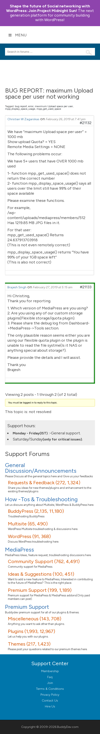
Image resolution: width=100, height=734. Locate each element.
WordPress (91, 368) (29, 536)
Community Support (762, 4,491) (44, 561)
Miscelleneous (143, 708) (34, 619)
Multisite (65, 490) (28, 524)
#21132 (85, 123)
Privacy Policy (49, 695)
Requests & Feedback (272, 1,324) (44, 483)
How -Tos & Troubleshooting (41, 499)
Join (50, 683)
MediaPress (19, 549)
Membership (50, 671)
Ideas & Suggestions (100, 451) (41, 574)
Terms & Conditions (50, 689)
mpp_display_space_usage (20, 108)
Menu (17, 35)
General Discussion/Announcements (40, 468)
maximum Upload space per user (54, 106)
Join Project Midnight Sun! (48, 8)
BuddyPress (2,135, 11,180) (36, 511)
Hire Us (50, 706)
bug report (21, 106)
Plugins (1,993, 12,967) (31, 631)
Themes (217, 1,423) (29, 644)
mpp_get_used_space (49, 108)
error (30, 106)
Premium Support (27, 606)
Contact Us (50, 700)
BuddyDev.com (68, 727)
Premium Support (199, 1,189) (40, 590)
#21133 (85, 287)
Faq (50, 677)
